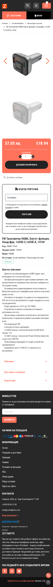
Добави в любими (13, 177)
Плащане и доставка (11, 452)
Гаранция (6, 457)
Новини (5, 462)
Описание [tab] (25, 361)
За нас (5, 447)
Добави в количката (26, 165)
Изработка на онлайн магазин (20, 581)
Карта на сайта (9, 486)
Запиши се (9, 419)
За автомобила (19, 257)
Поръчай (26, 214)
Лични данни (7, 476)
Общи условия (8, 481)
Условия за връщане (11, 467)
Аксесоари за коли (35, 257)
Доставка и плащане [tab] (25, 372)
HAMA (11, 253)
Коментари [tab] (25, 380)
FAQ (4, 472)
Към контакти (10, 515)
